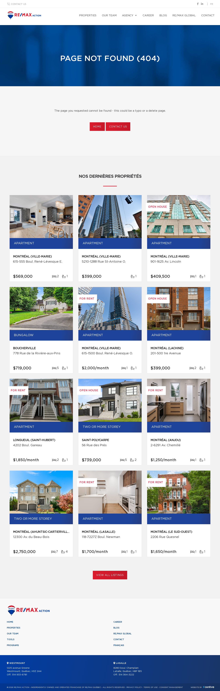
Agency (127, 15)
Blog (163, 15)
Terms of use (151, 687)
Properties (87, 15)
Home (97, 127)
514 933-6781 (19, 675)
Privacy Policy (134, 687)
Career (148, 15)
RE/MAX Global (184, 15)
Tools (10, 639)
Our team (109, 15)
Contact (207, 15)
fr (211, 4)
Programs (13, 645)
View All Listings (110, 575)
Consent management (171, 687)
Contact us (18, 4)
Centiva (208, 687)
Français (118, 645)
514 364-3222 (126, 675)
